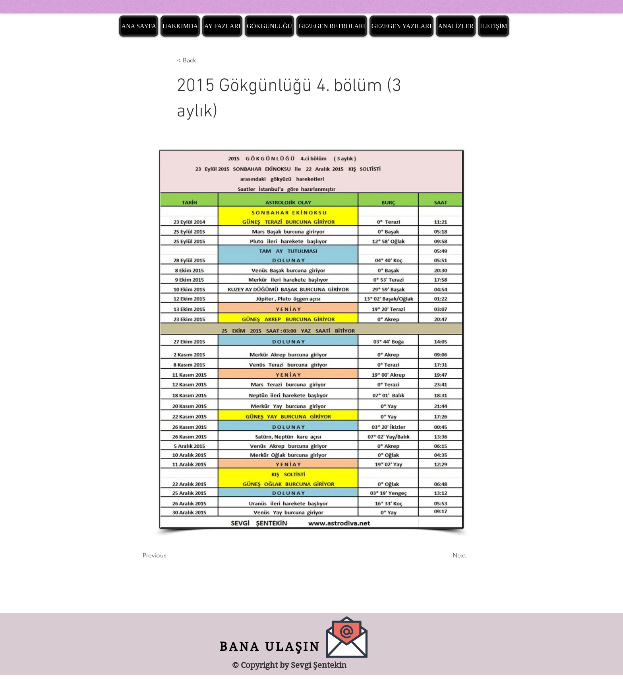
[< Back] (203, 60)
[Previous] (169, 555)
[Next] (446, 555)
